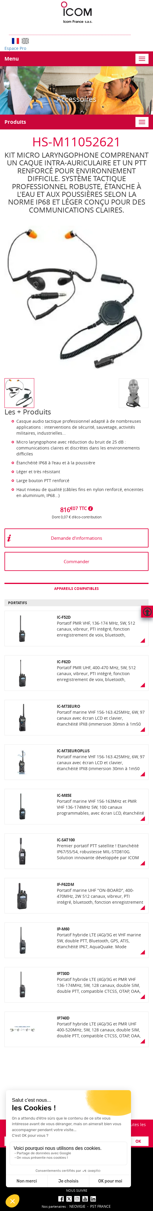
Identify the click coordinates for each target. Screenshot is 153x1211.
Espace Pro (15, 48)
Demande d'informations (76, 538)
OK (138, 1141)
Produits (15, 121)
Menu (11, 58)
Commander (76, 561)
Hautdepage (147, 612)
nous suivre (76, 1190)
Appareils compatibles (76, 588)
